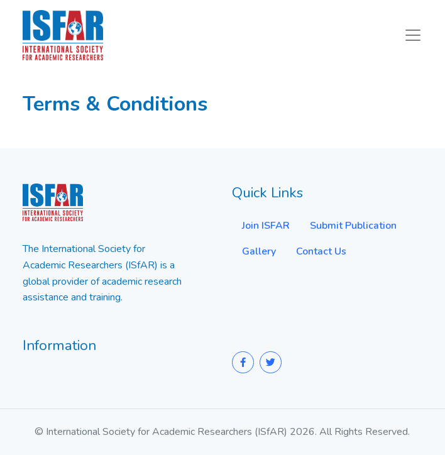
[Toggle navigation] (413, 35)
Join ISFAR (266, 226)
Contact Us (321, 251)
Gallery (259, 251)
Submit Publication (353, 226)
